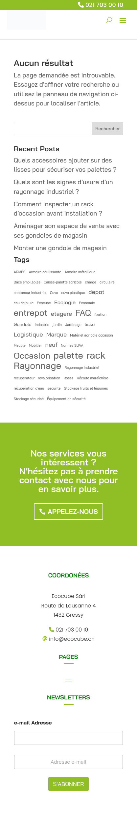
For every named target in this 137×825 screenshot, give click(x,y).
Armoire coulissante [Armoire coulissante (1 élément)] (45, 272)
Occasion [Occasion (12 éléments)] (32, 355)
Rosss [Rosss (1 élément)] (68, 378)
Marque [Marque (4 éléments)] (56, 334)
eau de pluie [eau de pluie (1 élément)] (24, 303)
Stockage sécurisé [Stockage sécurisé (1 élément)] (29, 399)
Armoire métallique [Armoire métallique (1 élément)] (80, 272)
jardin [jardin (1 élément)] (57, 324)
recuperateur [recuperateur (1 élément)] (24, 378)
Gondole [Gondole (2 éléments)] (23, 324)
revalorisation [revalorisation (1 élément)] (49, 378)
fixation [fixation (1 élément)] (100, 314)
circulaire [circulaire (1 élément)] (107, 282)
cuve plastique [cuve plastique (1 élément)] (73, 292)
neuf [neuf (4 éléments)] (51, 344)
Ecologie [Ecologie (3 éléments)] (65, 302)
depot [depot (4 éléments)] (96, 292)
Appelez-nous (73, 511)
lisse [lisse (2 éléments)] (90, 324)
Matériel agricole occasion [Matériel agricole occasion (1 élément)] (91, 335)
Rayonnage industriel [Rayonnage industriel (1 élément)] (81, 367)
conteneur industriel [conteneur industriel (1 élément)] (30, 292)
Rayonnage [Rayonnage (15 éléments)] (37, 365)
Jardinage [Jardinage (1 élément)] (73, 324)
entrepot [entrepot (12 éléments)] (31, 312)
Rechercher (107, 129)
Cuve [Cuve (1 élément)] (54, 292)
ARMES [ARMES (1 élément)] (20, 272)
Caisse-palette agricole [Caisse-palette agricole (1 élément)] (62, 282)
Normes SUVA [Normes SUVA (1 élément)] (72, 345)
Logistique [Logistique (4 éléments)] (28, 334)
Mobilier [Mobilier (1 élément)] (35, 345)
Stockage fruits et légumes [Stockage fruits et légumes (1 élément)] (86, 388)
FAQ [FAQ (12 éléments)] (83, 312)
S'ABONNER (68, 784)
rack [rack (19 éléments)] (95, 355)
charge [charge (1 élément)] (90, 282)
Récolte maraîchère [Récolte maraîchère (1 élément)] (92, 378)
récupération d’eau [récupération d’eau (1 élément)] (29, 388)
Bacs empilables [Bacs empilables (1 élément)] (27, 282)
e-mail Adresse (33, 723)
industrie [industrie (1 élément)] (42, 324)
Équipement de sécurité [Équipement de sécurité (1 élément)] (66, 399)
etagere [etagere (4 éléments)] (61, 313)
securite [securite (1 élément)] (53, 388)
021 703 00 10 (104, 5)
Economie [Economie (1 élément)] (87, 303)
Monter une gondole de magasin (60, 248)
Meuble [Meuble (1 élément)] (20, 345)
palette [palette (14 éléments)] (68, 355)
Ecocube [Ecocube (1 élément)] (44, 303)
